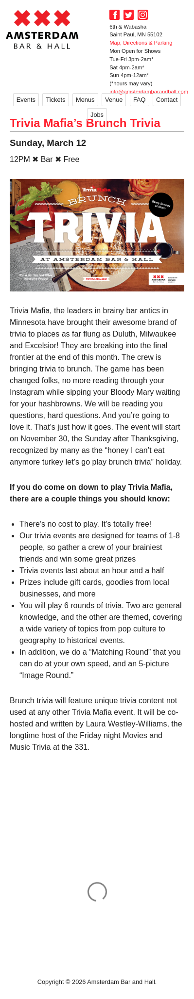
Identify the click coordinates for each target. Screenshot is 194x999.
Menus (85, 99)
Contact (166, 99)
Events (26, 99)
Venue (114, 99)
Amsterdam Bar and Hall (42, 29)
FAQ (139, 99)
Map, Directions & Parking (140, 43)
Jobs (97, 114)
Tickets (55, 99)
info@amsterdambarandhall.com (148, 92)
